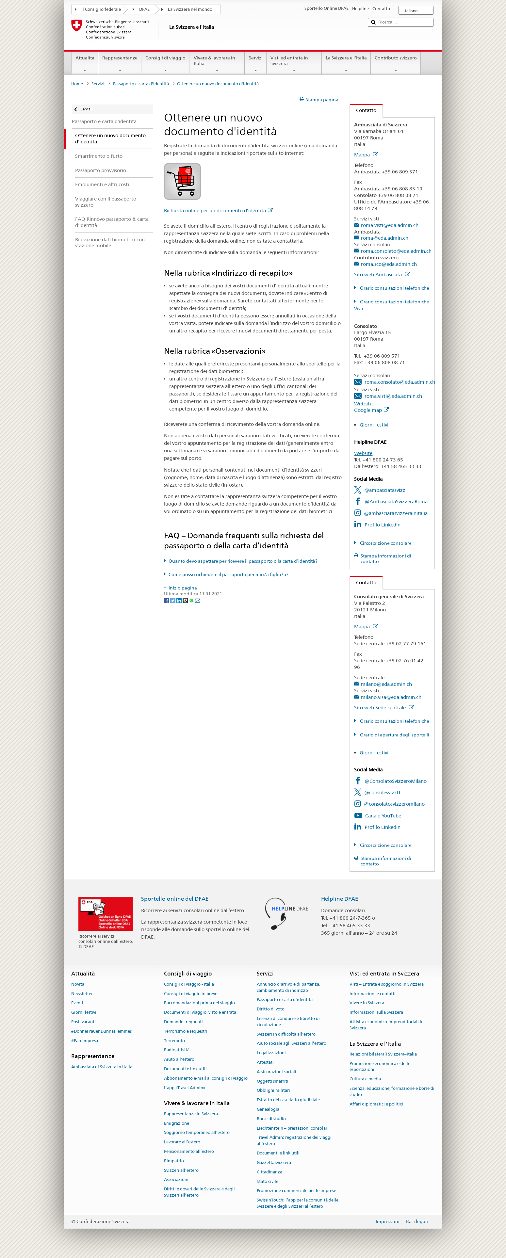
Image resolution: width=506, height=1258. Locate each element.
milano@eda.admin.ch (386, 684)
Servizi (255, 64)
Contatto (363, 110)
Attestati (265, 1062)
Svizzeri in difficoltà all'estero (286, 1034)
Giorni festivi (374, 425)
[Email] (197, 600)
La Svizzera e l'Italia (346, 64)
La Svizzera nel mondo (190, 9)
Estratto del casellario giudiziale (288, 1099)
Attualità (85, 64)
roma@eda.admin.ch (384, 238)
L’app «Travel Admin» (184, 1087)
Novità (77, 984)
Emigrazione (176, 1123)
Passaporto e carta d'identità (141, 83)
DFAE (144, 9)
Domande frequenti (183, 1021)
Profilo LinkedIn (382, 525)
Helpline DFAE (339, 898)
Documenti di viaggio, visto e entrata (200, 1012)
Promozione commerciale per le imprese (296, 1190)
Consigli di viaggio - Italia (189, 984)
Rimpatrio (174, 1160)
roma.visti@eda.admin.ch (389, 225)
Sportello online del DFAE (175, 898)
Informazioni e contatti (373, 993)
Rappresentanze (120, 64)
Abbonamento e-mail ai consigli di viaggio (206, 1078)
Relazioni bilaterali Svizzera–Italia (383, 1054)
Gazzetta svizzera (274, 1162)
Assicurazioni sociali (276, 1071)
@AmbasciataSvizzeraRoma (396, 501)
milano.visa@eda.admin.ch (391, 697)
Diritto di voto (271, 1009)
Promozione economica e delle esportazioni (380, 1066)
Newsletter (82, 993)
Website (363, 403)
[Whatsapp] (192, 600)
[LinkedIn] (179, 600)
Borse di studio (271, 1118)
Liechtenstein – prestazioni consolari (293, 1128)
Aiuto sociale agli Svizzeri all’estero (291, 1043)
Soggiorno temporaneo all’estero (197, 1132)
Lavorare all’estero (182, 1141)
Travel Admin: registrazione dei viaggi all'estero (294, 1140)
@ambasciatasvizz (384, 490)
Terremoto (174, 1040)
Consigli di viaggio (165, 64)
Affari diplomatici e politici (376, 1104)
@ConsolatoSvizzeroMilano (396, 781)
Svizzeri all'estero (181, 1170)
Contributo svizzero (395, 64)
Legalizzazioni (271, 1052)
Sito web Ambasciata (382, 274)
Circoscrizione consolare (385, 543)
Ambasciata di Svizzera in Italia (101, 1066)
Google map (371, 410)
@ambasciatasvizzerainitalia (396, 513)
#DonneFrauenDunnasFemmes (101, 1031)
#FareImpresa (84, 1040)
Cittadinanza (269, 1171)
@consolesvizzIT (382, 792)
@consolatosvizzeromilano (394, 804)
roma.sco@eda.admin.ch (389, 264)
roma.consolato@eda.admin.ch (396, 251)
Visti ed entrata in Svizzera (294, 64)
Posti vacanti (83, 1021)
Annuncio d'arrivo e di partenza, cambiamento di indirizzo (288, 987)
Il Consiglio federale (101, 9)
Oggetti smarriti (272, 1081)
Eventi (77, 1003)
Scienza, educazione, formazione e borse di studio (392, 1091)
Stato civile (267, 1181)
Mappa (366, 155)
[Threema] (186, 600)
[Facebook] (167, 600)
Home (77, 83)
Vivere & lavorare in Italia (217, 64)
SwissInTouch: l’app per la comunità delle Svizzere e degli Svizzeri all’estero (297, 1203)
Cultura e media (365, 1079)
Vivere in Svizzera (367, 1003)
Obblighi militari (273, 1090)
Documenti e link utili (185, 1068)
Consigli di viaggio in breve (190, 993)
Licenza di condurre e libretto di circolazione (288, 1021)
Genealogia (268, 1109)
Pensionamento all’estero (189, 1151)
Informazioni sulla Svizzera (376, 1012)
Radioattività (176, 1050)
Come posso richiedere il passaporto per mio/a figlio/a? (228, 574)
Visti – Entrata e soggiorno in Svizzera (387, 984)
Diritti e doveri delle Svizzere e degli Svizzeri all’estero (199, 1192)
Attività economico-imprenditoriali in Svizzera (387, 1024)
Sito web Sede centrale (384, 707)
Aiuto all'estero (179, 1059)
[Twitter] (173, 600)
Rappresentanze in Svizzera (191, 1113)
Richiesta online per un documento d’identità (218, 210)
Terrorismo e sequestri (185, 1031)
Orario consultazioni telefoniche (394, 288)
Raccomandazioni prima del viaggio (199, 1003)
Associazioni (176, 1179)
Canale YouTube (383, 816)
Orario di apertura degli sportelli (394, 734)
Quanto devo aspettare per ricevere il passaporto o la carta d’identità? (243, 561)
